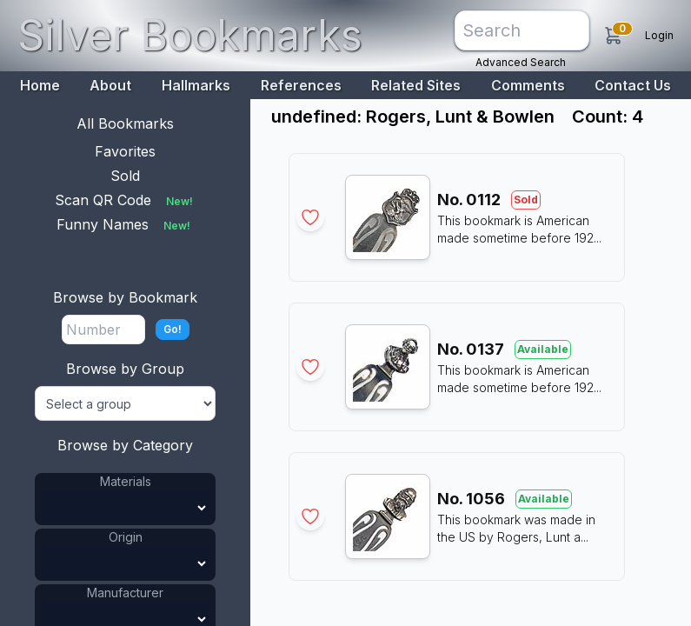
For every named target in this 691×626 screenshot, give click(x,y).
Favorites (125, 151)
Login (659, 35)
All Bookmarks (125, 123)
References (301, 85)
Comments (528, 85)
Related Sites (416, 85)
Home (40, 85)
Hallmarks (196, 85)
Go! (172, 329)
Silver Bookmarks (189, 35)
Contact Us (633, 85)
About (110, 85)
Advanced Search (520, 62)
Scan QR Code (125, 200)
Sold (125, 175)
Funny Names (125, 224)
